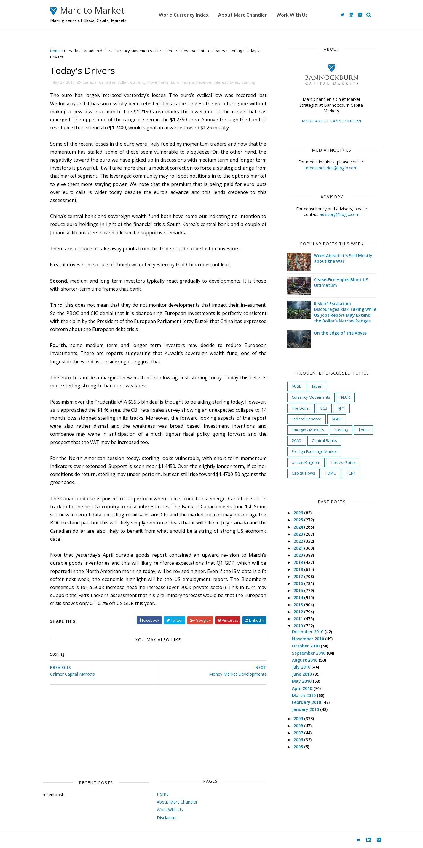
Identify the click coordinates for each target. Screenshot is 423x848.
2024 (298, 527)
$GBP (337, 418)
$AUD (363, 429)
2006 (298, 739)
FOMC (330, 473)
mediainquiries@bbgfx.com (331, 168)
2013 (298, 604)
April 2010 (302, 688)
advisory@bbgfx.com (340, 214)
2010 (298, 626)
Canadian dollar (96, 50)
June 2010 (302, 674)
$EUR (345, 397)
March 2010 (304, 695)
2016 (298, 583)
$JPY (341, 408)
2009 (298, 718)
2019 (298, 562)
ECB (323, 408)
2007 (298, 733)
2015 (298, 590)
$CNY (351, 473)
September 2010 (309, 653)
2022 (298, 541)
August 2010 (305, 660)
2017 (298, 576)
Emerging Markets (308, 429)
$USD (297, 386)
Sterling (235, 50)
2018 (298, 569)
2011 (298, 618)
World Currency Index (184, 15)
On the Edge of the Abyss (340, 333)
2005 (298, 747)
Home (55, 50)
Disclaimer (167, 817)
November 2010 (308, 639)
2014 (298, 597)
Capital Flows (303, 473)
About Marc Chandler (242, 15)
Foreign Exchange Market (314, 451)
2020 (298, 555)
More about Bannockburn (331, 121)
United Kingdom (306, 462)
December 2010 (308, 631)
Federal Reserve (182, 50)
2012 (298, 612)
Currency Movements (133, 50)
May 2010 (302, 681)
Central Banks (324, 440)
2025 (298, 520)
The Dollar (301, 408)
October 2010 (306, 646)
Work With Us (292, 15)
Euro (159, 50)
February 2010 (307, 702)
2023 (298, 534)
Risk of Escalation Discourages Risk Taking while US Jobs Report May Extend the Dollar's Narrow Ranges (345, 312)
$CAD (296, 440)
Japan (317, 386)
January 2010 (306, 709)
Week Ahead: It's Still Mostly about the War (343, 258)
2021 (298, 548)
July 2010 (302, 667)
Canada (71, 50)
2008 (298, 725)
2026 (298, 513)
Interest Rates (212, 50)
